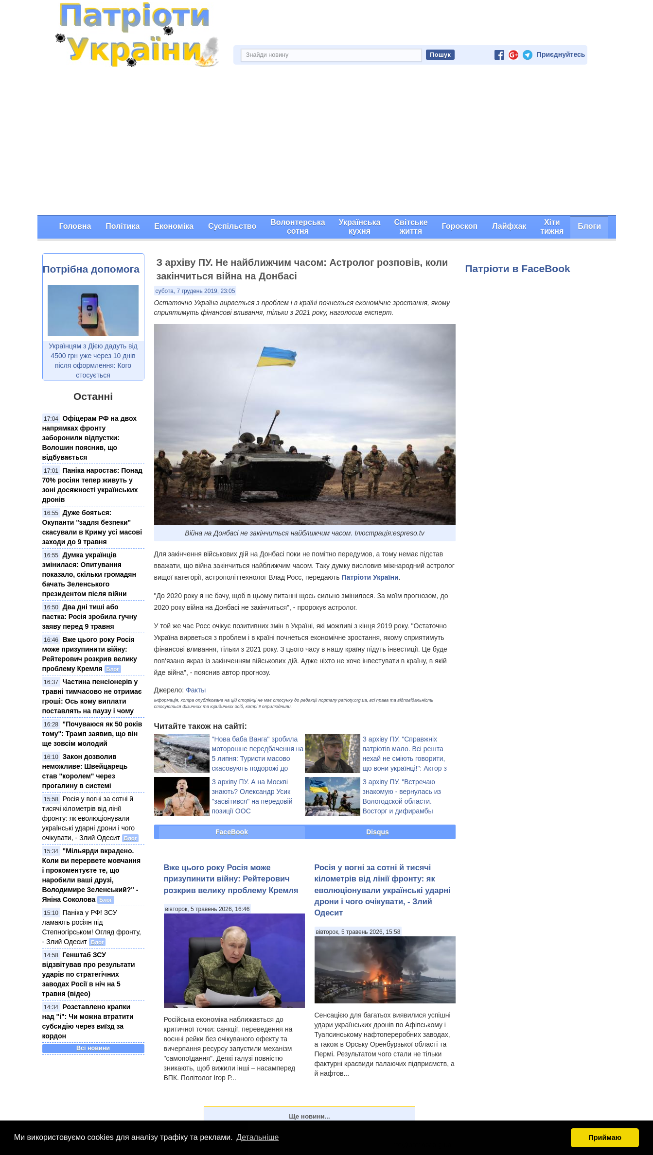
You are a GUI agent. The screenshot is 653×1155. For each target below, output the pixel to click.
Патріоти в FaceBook (517, 268)
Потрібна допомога (91, 269)
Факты (196, 690)
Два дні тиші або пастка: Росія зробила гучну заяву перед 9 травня (89, 616)
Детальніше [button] (257, 1137)
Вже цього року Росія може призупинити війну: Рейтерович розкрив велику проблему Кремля (231, 879)
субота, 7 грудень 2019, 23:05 (195, 291)
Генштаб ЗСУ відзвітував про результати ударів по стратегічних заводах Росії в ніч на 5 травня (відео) (88, 974)
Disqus (377, 832)
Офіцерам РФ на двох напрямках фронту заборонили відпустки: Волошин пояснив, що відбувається (89, 437)
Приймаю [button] (604, 1137)
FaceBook (231, 832)
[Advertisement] (326, 142)
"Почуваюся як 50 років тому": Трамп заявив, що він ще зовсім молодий (92, 733)
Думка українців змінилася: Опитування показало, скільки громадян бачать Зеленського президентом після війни (89, 574)
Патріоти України (369, 577)
